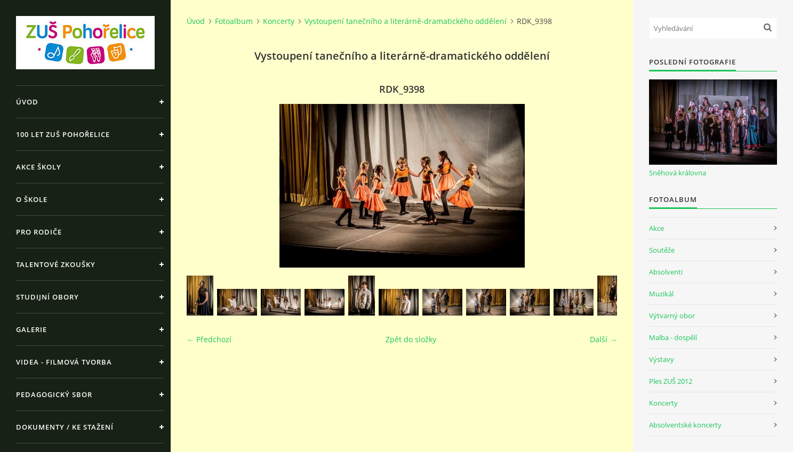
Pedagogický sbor (54, 394)
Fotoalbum (234, 21)
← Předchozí (209, 339)
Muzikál (661, 293)
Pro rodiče (39, 232)
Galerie (31, 329)
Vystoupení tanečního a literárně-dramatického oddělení (406, 21)
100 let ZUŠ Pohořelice (63, 134)
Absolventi (666, 272)
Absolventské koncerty (685, 425)
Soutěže (662, 250)
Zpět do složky (411, 339)
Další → (603, 339)
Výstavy (661, 359)
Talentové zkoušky (55, 264)
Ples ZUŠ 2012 (670, 381)
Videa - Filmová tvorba (64, 362)
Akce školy (38, 167)
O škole (31, 199)
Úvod (27, 102)
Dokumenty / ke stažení (65, 427)
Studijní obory (47, 297)
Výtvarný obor (672, 315)
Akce (656, 228)
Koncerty (278, 21)
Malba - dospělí (673, 337)
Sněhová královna (677, 172)
